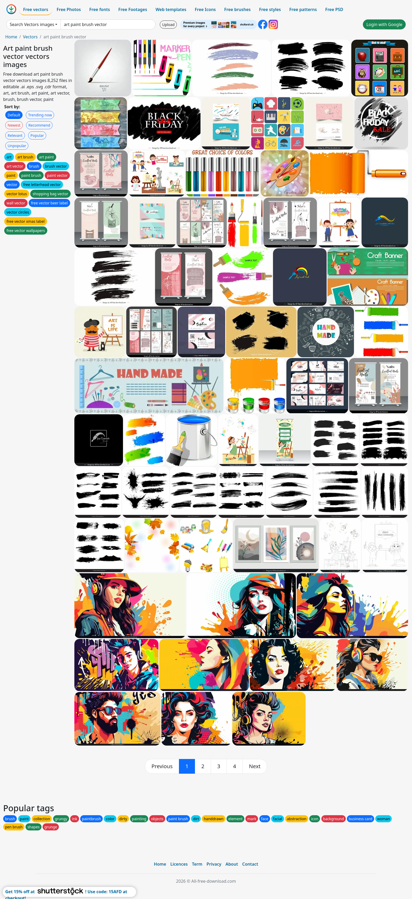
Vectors (30, 37)
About (231, 864)
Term (197, 864)
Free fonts (99, 9)
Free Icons (205, 9)
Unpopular (17, 145)
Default (14, 114)
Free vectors (35, 9)
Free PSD (334, 9)
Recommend (39, 125)
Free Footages (132, 9)
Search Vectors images (32, 24)
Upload (168, 24)
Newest (14, 125)
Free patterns (303, 9)
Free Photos (68, 9)
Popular (37, 135)
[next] (255, 766)
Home (11, 37)
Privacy (214, 864)
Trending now (40, 114)
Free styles (270, 9)
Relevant (15, 135)
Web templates (171, 9)
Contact (250, 864)
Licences (179, 864)
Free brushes (237, 9)
